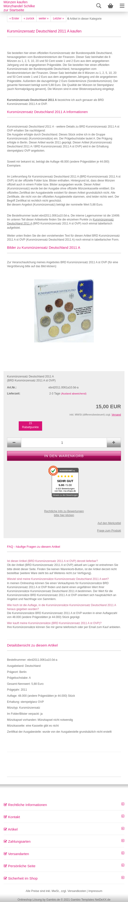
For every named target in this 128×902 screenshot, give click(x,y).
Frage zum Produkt (109, 530)
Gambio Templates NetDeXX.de (90, 899)
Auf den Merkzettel (109, 523)
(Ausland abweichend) (74, 393)
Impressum (95, 891)
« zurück (29, 18)
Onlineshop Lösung (30, 899)
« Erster (14, 18)
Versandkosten (77, 891)
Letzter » (58, 18)
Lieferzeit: (13, 393)
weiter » (43, 18)
